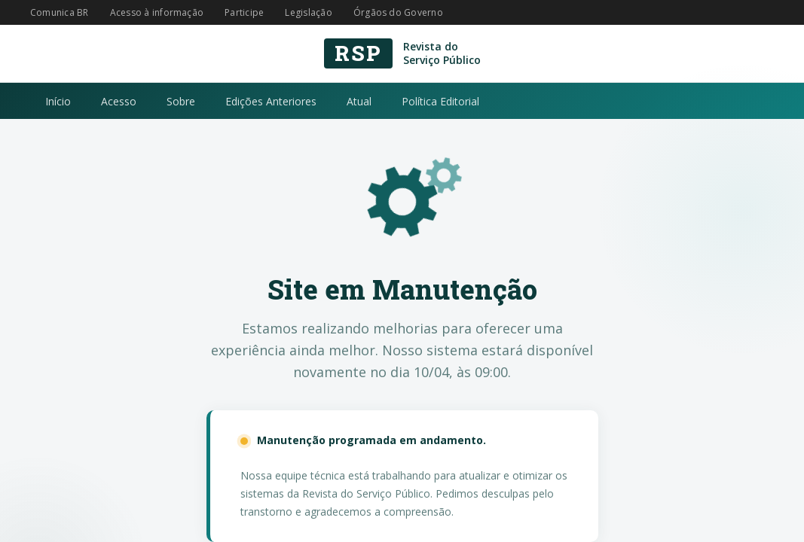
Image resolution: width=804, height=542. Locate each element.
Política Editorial (440, 101)
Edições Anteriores (270, 101)
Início (58, 101)
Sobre (181, 101)
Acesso (118, 101)
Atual (359, 101)
